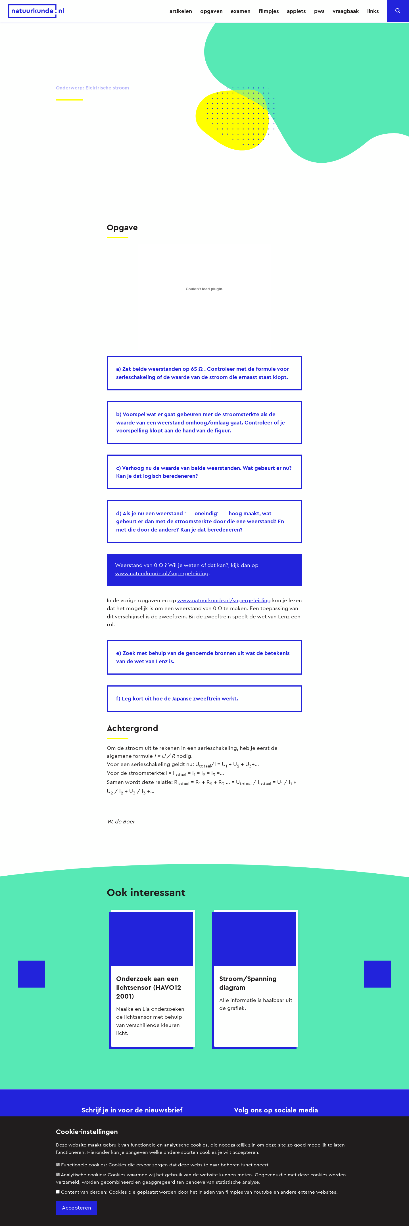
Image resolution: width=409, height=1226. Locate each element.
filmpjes (269, 11)
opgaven (211, 11)
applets (296, 11)
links (373, 11)
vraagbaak (346, 11)
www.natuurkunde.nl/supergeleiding (161, 573)
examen (241, 11)
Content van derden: (197, 1192)
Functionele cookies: (162, 1164)
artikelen (181, 11)
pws (319, 11)
